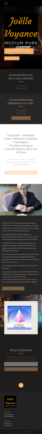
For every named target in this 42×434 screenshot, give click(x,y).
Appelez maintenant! (21, 118)
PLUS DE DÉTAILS (12, 58)
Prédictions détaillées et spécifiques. (21, 172)
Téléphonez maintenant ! (13, 288)
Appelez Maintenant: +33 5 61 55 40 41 (18, 51)
